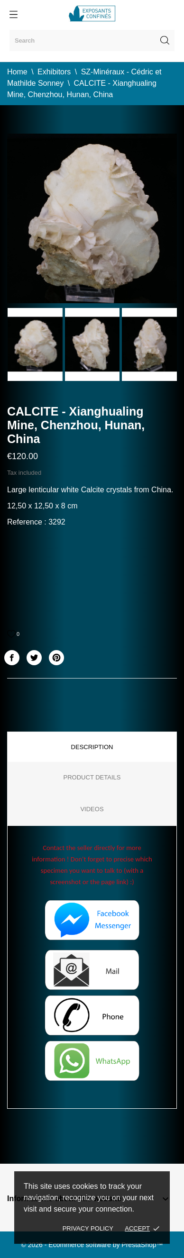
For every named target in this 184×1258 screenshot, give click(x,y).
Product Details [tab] (92, 777)
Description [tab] (92, 747)
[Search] (92, 40)
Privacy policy (88, 1228)
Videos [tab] (91, 809)
